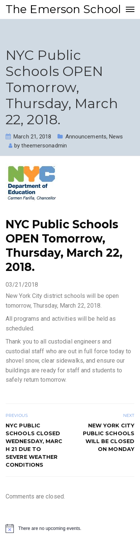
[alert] (70, 528)
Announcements (85, 136)
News (116, 136)
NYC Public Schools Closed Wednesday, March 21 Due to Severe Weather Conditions (34, 445)
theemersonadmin (44, 145)
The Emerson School (63, 9)
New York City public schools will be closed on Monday (108, 437)
